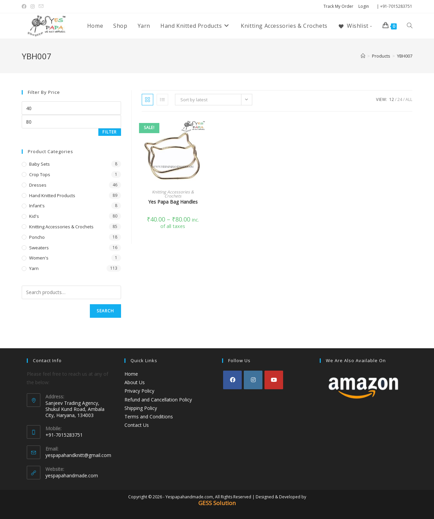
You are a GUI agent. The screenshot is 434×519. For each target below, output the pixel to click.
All (409, 99)
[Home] (363, 56)
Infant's (37, 206)
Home (131, 374)
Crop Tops (39, 174)
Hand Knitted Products (52, 195)
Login (363, 6)
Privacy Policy (139, 391)
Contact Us (136, 425)
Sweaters (39, 248)
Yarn (34, 268)
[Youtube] (273, 380)
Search (105, 311)
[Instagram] (253, 380)
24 (399, 99)
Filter (109, 132)
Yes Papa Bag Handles (173, 202)
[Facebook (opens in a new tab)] (25, 6)
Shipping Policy (140, 408)
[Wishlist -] (355, 25)
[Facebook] (232, 380)
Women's (38, 258)
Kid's (34, 216)
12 (391, 99)
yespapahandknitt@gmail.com (78, 455)
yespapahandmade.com (71, 475)
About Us (134, 382)
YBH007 (404, 56)
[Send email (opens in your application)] (41, 6)
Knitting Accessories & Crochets (173, 194)
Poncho (37, 237)
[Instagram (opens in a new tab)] (32, 6)
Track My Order (338, 6)
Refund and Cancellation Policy (158, 399)
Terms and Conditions (148, 416)
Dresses (37, 185)
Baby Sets (39, 164)
